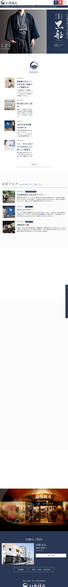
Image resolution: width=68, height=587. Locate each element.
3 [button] (34, 56)
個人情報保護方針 (60, 575)
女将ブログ (34, 555)
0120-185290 (18, 563)
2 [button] (31, 56)
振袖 (32, 577)
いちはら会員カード (36, 568)
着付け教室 (59, 551)
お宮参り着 (47, 571)
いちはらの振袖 (35, 579)
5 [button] (39, 56)
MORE (34, 124)
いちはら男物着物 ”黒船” (48, 562)
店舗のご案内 (34, 565)
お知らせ (34, 551)
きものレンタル (47, 577)
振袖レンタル (47, 579)
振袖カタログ (47, 551)
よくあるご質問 (35, 573)
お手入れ (58, 565)
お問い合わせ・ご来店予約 (65, 302)
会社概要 (21, 529)
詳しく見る (51, 515)
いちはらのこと (35, 563)
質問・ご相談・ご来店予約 (41, 529)
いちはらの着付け (60, 561)
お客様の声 (34, 571)
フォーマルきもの (48, 556)
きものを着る (59, 553)
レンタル (46, 575)
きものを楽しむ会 (60, 555)
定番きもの (46, 565)
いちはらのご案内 (36, 560)
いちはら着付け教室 (60, 558)
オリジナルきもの (48, 567)
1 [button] (29, 56)
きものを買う (47, 559)
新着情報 (33, 553)
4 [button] (37, 56)
